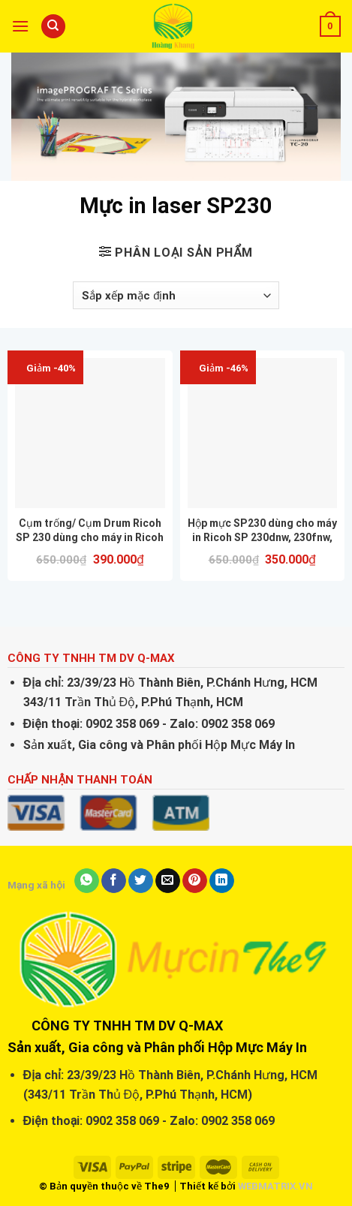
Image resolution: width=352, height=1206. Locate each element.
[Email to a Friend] (167, 881)
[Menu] (20, 26)
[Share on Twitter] (140, 881)
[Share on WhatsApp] (86, 881)
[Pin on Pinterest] (194, 881)
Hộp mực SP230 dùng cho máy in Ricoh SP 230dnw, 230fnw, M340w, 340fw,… (262, 530)
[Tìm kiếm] (53, 26)
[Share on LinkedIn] (221, 881)
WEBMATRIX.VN (275, 1186)
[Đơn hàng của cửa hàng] (176, 295)
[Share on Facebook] (113, 881)
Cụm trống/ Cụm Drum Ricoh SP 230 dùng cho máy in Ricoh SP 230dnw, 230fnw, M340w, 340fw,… (90, 530)
